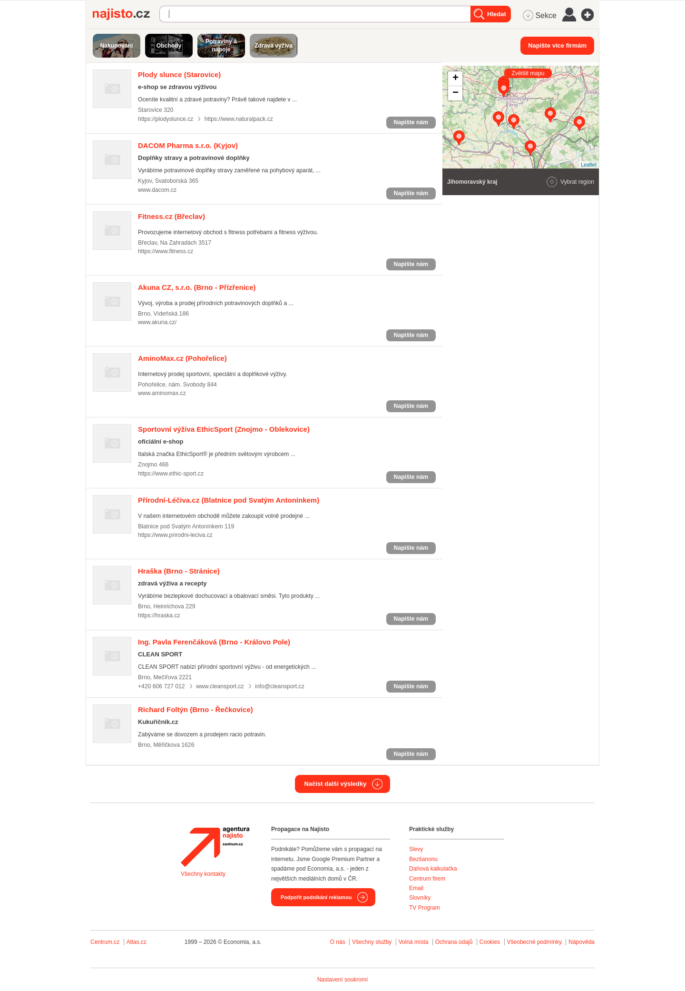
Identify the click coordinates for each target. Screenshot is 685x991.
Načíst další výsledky (335, 783)
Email (416, 888)
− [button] (455, 93)
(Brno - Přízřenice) (197, 287)
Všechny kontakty (203, 874)
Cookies (490, 942)
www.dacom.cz (157, 190)
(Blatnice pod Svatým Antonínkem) (228, 500)
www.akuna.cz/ (157, 322)
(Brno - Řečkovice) (195, 709)
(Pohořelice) (182, 358)
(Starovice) (179, 74)
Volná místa (414, 942)
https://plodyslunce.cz (165, 119)
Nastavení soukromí (342, 979)
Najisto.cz (126, 14)
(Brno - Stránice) (179, 571)
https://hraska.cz (159, 615)
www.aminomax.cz (162, 393)
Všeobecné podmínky (534, 942)
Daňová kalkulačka (433, 868)
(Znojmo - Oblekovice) (224, 429)
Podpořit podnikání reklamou (316, 897)
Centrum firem (427, 878)
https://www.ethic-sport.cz (171, 473)
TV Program (424, 907)
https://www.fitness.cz (165, 251)
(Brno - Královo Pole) (214, 642)
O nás (337, 942)
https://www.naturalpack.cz (239, 119)
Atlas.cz (137, 942)
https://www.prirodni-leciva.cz (175, 535)
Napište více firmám (557, 45)
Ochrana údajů (454, 942)
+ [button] (455, 78)
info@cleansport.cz (279, 686)
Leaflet (589, 165)
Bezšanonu (423, 859)
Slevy (416, 849)
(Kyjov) (188, 145)
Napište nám (411, 122)
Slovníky (420, 897)
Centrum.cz (104, 942)
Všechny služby (372, 942)
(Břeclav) (171, 216)
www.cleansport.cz (220, 686)
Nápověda (581, 942)
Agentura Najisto (215, 847)
